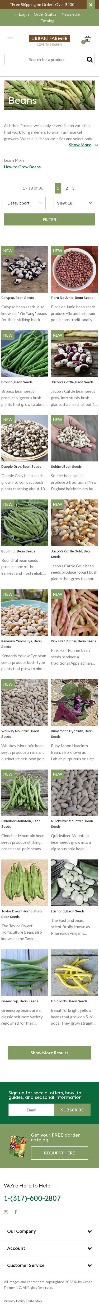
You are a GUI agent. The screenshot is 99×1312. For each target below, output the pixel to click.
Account (16, 1248)
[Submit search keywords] (90, 59)
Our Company (21, 1231)
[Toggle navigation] (10, 38)
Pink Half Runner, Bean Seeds (73, 641)
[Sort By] (25, 203)
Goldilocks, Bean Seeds (69, 1001)
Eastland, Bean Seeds (67, 911)
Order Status (45, 14)
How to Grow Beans (22, 166)
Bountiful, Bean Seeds (18, 551)
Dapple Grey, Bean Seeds (21, 467)
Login (22, 14)
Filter (49, 219)
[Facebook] (15, 1212)
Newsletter (71, 14)
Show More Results (49, 1052)
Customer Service (26, 1265)
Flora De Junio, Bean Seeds (72, 298)
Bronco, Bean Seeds (16, 382)
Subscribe (72, 1109)
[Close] (91, 4)
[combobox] (49, 59)
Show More (80, 144)
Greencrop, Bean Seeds (19, 1001)
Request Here (59, 1152)
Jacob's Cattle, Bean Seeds (72, 382)
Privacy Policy (14, 1301)
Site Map (35, 1301)
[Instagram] (6, 1212)
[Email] (31, 1110)
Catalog (47, 20)
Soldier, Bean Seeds (66, 467)
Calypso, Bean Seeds (17, 298)
